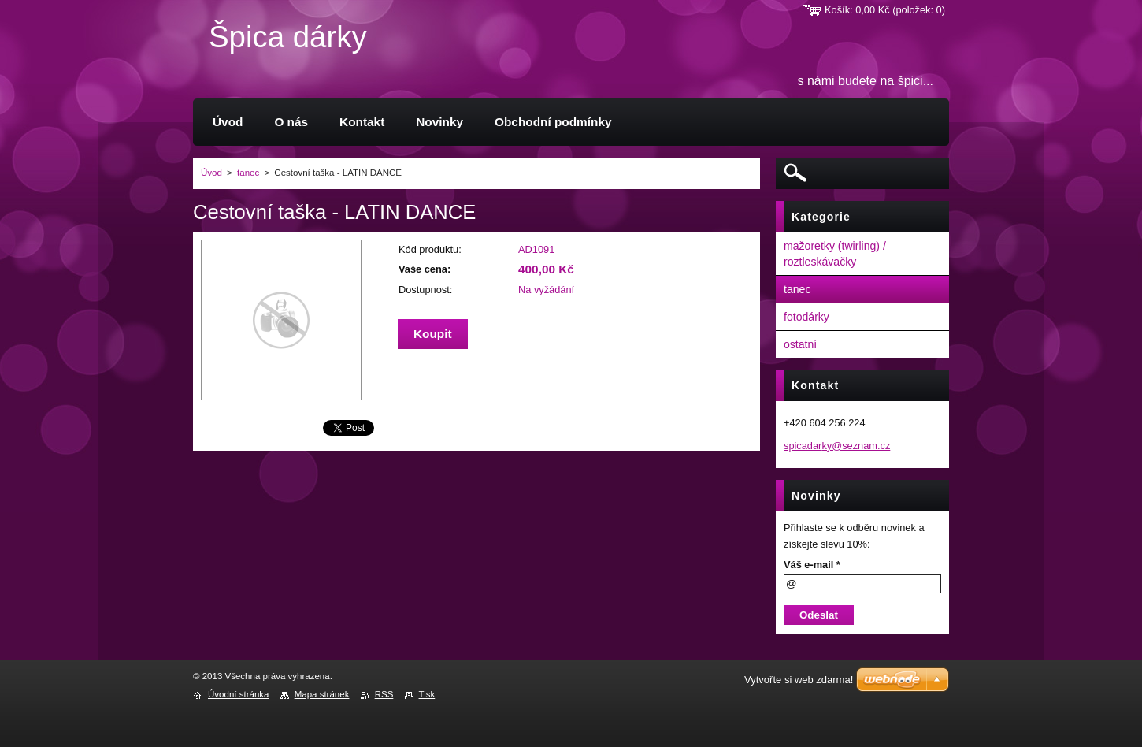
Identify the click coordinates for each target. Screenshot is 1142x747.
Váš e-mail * (812, 564)
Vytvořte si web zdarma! (798, 680)
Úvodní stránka (238, 694)
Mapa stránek (322, 694)
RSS (384, 694)
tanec (248, 172)
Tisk (427, 694)
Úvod (211, 172)
